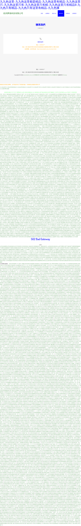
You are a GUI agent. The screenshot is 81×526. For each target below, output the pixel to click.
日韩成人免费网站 (71, 403)
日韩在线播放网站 (44, 264)
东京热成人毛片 (31, 477)
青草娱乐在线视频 (42, 395)
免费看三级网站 (47, 393)
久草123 (53, 207)
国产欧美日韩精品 (48, 500)
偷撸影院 (47, 424)
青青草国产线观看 (58, 500)
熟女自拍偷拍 (15, 170)
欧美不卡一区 (15, 325)
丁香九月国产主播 (23, 221)
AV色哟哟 (58, 165)
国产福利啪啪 (67, 135)
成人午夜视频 (57, 167)
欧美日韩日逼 (22, 362)
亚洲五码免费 (46, 463)
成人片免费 (72, 180)
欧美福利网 (28, 405)
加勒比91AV (56, 232)
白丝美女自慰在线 (6, 370)
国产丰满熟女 (59, 438)
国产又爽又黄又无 (62, 145)
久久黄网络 (55, 398)
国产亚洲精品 (57, 319)
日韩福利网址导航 (62, 196)
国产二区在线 (3, 348)
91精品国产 (23, 291)
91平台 (30, 406)
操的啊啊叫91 (31, 397)
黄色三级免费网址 (18, 151)
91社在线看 (51, 202)
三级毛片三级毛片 (12, 381)
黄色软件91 (7, 156)
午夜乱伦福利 (56, 447)
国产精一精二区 (28, 154)
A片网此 (2, 506)
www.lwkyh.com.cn (28, 75)
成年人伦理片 (19, 218)
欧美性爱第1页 (77, 476)
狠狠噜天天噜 (67, 452)
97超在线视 (23, 213)
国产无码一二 (68, 169)
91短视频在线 (23, 232)
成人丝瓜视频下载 (30, 112)
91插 (42, 203)
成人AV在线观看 (71, 227)
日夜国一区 (72, 447)
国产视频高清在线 (6, 139)
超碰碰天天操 (60, 110)
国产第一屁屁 (14, 446)
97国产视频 (22, 300)
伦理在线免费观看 (17, 365)
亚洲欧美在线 (35, 338)
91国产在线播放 (57, 189)
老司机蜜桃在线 (8, 126)
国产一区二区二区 (26, 102)
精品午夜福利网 (31, 208)
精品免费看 (70, 140)
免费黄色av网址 (21, 200)
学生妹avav (52, 162)
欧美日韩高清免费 (6, 197)
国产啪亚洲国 (40, 197)
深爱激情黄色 (74, 454)
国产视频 (74, 232)
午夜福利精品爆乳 (70, 490)
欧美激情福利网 (29, 230)
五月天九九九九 (9, 371)
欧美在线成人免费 (63, 479)
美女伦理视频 (58, 94)
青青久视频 (21, 170)
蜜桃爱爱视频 (69, 102)
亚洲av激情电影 (24, 164)
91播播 (14, 379)
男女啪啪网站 (20, 509)
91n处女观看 (17, 267)
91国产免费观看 (34, 428)
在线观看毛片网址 (44, 278)
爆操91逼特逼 (11, 427)
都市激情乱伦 (62, 329)
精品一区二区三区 (22, 289)
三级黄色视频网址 (19, 199)
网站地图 (7, 89)
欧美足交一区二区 (75, 112)
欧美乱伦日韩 (62, 294)
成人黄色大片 (52, 278)
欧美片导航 (12, 306)
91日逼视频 (31, 199)
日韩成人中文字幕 (57, 313)
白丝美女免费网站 (61, 101)
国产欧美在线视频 (25, 101)
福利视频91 (77, 468)
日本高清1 (75, 463)
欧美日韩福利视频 (76, 276)
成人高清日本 (20, 495)
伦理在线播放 (58, 104)
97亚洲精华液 (54, 99)
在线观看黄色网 (11, 229)
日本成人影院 (63, 485)
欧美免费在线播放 (62, 416)
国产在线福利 (57, 224)
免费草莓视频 (40, 365)
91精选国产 (24, 165)
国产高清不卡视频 (29, 135)
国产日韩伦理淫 (20, 237)
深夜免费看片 (21, 311)
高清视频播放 (44, 498)
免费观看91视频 (20, 466)
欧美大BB (61, 135)
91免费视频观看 (52, 511)
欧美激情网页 (68, 514)
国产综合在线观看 (13, 96)
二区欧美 (6, 443)
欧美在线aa (54, 389)
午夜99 (26, 199)
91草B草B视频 (12, 120)
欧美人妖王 (14, 311)
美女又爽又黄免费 (4, 386)
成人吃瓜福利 (73, 129)
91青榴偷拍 (59, 503)
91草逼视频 (43, 230)
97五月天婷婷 (13, 161)
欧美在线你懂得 (30, 411)
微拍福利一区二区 (38, 314)
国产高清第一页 (49, 189)
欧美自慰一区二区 (64, 425)
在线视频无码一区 (59, 395)
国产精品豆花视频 (14, 390)
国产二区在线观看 (50, 94)
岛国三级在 (3, 275)
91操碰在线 (8, 101)
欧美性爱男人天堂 (35, 519)
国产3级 (40, 515)
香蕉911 (47, 101)
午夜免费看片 (18, 454)
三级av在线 (36, 302)
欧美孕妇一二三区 (24, 482)
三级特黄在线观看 (18, 428)
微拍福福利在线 (12, 522)
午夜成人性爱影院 (46, 425)
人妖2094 (24, 303)
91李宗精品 (73, 202)
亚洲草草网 (63, 469)
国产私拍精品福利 (26, 346)
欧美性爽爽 (69, 511)
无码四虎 (17, 134)
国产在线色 (5, 355)
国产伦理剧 (53, 191)
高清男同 (14, 237)
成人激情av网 (16, 422)
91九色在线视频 (4, 192)
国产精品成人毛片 (45, 275)
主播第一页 (38, 153)
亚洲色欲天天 (23, 112)
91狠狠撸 (35, 107)
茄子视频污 (16, 112)
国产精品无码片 (29, 523)
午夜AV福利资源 (22, 458)
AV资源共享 (5, 362)
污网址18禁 (4, 230)
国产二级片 (72, 343)
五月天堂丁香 (20, 219)
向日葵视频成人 (72, 487)
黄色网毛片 (54, 460)
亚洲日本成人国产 (29, 509)
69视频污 (23, 374)
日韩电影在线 (58, 466)
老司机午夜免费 (67, 427)
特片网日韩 (36, 379)
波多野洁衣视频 (43, 124)
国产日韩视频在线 (67, 303)
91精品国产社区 (71, 196)
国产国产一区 (4, 116)
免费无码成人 (3, 503)
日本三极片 (36, 317)
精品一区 (48, 435)
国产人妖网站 (74, 371)
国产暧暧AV (45, 481)
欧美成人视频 (15, 395)
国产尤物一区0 (48, 336)
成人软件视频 (53, 159)
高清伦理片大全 (44, 338)
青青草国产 (62, 177)
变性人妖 (67, 96)
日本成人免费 (50, 428)
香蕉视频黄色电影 (30, 507)
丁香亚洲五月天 (72, 341)
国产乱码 (4, 398)
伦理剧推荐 (44, 192)
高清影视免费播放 (31, 336)
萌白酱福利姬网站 (41, 371)
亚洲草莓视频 (62, 462)
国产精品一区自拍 (75, 188)
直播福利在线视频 (37, 504)
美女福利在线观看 (44, 221)
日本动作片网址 (47, 314)
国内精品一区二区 (8, 471)
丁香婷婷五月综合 (54, 150)
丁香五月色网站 (17, 97)
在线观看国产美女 (13, 447)
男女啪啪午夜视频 (40, 137)
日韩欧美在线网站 (28, 367)
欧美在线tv (33, 200)
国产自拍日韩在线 (72, 416)
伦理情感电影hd (31, 387)
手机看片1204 (70, 134)
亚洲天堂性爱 (41, 435)
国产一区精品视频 (35, 275)
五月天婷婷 (17, 232)
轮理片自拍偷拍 (54, 186)
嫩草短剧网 (33, 520)
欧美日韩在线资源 (40, 387)
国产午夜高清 (77, 183)
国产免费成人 (15, 392)
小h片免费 (23, 127)
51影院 (16, 406)
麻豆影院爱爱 (46, 159)
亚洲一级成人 (46, 484)
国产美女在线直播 (14, 297)
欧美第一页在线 (28, 473)
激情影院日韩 (47, 207)
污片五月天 (38, 479)
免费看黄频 (45, 287)
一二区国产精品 (50, 348)
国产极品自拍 (48, 216)
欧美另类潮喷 (12, 509)
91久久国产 (69, 329)
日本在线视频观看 (58, 498)
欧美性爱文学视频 (6, 368)
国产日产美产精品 (49, 167)
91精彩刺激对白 (63, 393)
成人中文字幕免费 (48, 203)
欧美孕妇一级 (10, 428)
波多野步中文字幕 (53, 196)
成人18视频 (26, 211)
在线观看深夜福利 (13, 405)
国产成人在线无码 (35, 216)
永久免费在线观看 (48, 386)
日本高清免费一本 (18, 393)
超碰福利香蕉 (58, 316)
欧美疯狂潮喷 (60, 286)
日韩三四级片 (12, 501)
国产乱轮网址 (16, 484)
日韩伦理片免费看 (12, 444)
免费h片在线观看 (33, 276)
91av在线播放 (41, 158)
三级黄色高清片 (19, 400)
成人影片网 (61, 272)
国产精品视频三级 (54, 424)
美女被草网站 (16, 449)
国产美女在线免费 (49, 200)
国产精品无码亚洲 (17, 177)
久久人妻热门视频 (63, 430)
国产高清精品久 (39, 500)
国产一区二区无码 (64, 455)
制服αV (53, 392)
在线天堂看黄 (37, 512)
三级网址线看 (38, 281)
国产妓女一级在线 (66, 371)
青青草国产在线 (58, 349)
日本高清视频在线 (46, 450)
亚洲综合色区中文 (36, 346)
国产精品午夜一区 (14, 110)
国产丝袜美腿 (42, 454)
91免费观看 (32, 298)
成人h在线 (72, 435)
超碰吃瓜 (30, 156)
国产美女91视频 (29, 229)
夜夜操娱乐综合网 (28, 349)
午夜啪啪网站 (47, 324)
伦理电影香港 (19, 169)
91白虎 (71, 443)
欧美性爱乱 (22, 273)
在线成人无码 (72, 409)
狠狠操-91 (52, 170)
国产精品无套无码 (60, 191)
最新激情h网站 (71, 194)
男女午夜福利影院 (67, 213)
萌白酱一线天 (45, 199)
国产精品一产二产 (70, 515)
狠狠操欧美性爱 (72, 161)
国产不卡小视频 (52, 165)
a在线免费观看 (40, 522)
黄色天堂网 (76, 512)
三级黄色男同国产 (29, 476)
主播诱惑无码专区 (29, 234)
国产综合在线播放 (15, 416)
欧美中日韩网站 (10, 400)
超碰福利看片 (75, 336)
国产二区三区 (25, 94)
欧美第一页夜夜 (53, 102)
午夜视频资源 (31, 327)
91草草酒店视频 (67, 110)
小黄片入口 (77, 362)
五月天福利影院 (18, 409)
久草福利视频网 (45, 110)
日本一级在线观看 (19, 506)
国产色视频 (13, 194)
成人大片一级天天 (32, 205)
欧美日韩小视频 (27, 216)
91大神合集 (60, 139)
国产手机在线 (25, 321)
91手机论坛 (75, 222)
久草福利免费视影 (67, 237)
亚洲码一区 (51, 408)
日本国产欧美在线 (56, 314)
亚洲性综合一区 (10, 487)
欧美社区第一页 (50, 205)
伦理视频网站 (64, 167)
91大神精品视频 (40, 374)
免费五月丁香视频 (63, 178)
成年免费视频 (27, 237)
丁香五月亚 (29, 504)
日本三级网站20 (18, 340)
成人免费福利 (25, 313)
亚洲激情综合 (36, 455)
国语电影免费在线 (50, 378)
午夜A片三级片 (15, 162)
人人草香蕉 (12, 132)
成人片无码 (64, 207)
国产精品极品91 (46, 444)
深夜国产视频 (8, 227)
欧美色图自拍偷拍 (25, 270)
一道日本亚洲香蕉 (32, 104)
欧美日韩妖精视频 (37, 473)
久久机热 (46, 123)
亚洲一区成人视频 (41, 151)
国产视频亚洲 (32, 487)
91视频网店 (77, 346)
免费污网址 (5, 511)
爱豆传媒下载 (15, 221)
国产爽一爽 (28, 286)
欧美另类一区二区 (16, 414)
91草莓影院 (5, 118)
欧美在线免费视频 (14, 419)
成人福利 (11, 515)
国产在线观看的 (31, 232)
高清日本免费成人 (46, 373)
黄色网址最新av (23, 397)
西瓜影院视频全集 (40, 224)
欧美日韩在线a (27, 517)
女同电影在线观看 (66, 235)
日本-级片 (59, 370)
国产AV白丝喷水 (74, 374)
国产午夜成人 (38, 127)
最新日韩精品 (45, 127)
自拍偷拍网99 (72, 321)
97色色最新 (74, 370)
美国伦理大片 (42, 94)
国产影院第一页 (71, 150)
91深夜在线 (39, 384)
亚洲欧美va (6, 474)
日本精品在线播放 (35, 210)
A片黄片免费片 (48, 522)
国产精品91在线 (30, 479)
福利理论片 (19, 389)
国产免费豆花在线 (39, 430)
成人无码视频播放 (21, 317)
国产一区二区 (31, 97)
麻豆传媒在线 (51, 422)
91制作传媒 (48, 158)
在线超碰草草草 (8, 310)
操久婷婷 (6, 148)
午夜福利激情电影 (32, 322)
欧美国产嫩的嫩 (51, 344)
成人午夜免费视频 (69, 108)
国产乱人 (18, 156)
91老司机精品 (54, 484)
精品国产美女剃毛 (49, 107)
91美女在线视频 (13, 124)
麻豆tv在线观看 (25, 139)
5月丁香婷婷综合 (53, 279)
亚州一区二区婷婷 (57, 374)
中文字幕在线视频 (45, 519)
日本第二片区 (60, 226)
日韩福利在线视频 (27, 340)
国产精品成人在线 (62, 140)
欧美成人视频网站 (51, 414)
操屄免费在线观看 (4, 289)
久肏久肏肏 (66, 382)
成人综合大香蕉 (31, 469)
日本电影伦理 (70, 183)
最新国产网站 (57, 428)
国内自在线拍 (19, 349)
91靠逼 (63, 308)
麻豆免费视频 (41, 368)
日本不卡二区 (32, 110)
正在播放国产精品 (7, 431)
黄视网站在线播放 (18, 150)
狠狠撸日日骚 (49, 291)
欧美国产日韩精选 (17, 403)
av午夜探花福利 (33, 378)
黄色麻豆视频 (20, 463)
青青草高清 (6, 286)
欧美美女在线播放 (34, 408)
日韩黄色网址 (40, 186)
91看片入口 (49, 218)
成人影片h (43, 143)
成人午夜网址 (48, 177)
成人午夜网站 (67, 389)
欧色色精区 (12, 363)
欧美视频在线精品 (25, 267)
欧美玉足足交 (55, 403)
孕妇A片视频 (33, 389)
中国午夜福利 (63, 306)
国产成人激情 (55, 373)
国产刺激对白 (70, 234)
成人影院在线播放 (66, 112)
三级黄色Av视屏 (70, 308)
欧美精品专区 (45, 346)
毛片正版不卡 (27, 498)
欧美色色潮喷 (51, 466)
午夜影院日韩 (18, 438)
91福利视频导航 (53, 127)
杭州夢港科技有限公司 (13, 13)
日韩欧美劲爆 (24, 281)
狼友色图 (16, 341)
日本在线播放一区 (46, 272)
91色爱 (15, 200)
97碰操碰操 (74, 286)
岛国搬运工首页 (6, 175)
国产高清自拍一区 (65, 200)
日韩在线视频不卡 (54, 390)
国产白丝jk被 (56, 298)
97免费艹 (75, 172)
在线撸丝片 (32, 139)
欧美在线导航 (68, 463)
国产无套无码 (10, 398)
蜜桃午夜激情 (7, 159)
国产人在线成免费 (7, 108)
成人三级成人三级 (35, 132)
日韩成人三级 (23, 496)
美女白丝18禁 (68, 211)
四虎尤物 (64, 517)
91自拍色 (39, 490)
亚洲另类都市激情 (69, 468)
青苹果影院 (58, 408)
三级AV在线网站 (66, 355)
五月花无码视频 (55, 177)
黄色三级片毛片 (19, 148)
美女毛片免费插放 (27, 412)
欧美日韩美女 (27, 275)
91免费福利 (75, 427)
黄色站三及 (29, 381)
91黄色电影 (34, 151)
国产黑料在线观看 (56, 406)
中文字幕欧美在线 (46, 458)
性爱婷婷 (34, 159)
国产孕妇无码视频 (49, 224)
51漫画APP (39, 178)
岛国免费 (62, 169)
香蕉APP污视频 (51, 161)
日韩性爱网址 (26, 175)
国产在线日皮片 (65, 224)
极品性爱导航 (30, 134)
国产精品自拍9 (4, 294)
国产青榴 (50, 313)
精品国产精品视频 (57, 427)
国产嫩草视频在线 (66, 230)
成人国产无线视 (37, 191)
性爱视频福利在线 (40, 439)
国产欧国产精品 (22, 447)
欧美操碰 (43, 213)
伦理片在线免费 (43, 297)
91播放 (42, 234)
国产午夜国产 (46, 515)
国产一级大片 (17, 378)
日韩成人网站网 (23, 401)
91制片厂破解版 (18, 485)
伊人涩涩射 (60, 154)
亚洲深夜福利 (3, 268)
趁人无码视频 (7, 414)
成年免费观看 (32, 393)
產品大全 (54, 13)
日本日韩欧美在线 (66, 218)
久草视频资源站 (52, 121)
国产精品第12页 (28, 184)
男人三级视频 (66, 439)
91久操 (56, 140)
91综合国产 (27, 408)
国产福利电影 (49, 151)
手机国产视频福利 (4, 462)
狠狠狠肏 (46, 482)
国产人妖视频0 (63, 341)
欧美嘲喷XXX (21, 514)
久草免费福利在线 (53, 400)
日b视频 (6, 154)
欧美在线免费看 (60, 146)
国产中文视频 (65, 374)
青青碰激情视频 (66, 471)
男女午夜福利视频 (31, 447)
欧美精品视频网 (73, 479)
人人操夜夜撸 (5, 306)
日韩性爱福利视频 (68, 348)
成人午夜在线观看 (38, 96)
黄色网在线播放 (15, 226)
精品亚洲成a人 (39, 208)
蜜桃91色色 (31, 169)
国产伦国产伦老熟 (33, 348)
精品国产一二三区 (36, 450)
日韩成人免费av (32, 335)
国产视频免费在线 (67, 351)
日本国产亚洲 (18, 450)
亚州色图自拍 (72, 390)
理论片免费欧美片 (69, 482)
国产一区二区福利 (49, 104)
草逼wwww (38, 211)
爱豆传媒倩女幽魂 (33, 131)
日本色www (66, 457)
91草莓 (21, 222)
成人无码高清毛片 (16, 164)
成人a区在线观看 (69, 378)
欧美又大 (12, 134)
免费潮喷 (59, 129)
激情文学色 (15, 210)
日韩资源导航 (41, 322)
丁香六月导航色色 (34, 465)
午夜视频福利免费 (57, 230)
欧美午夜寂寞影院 (57, 156)
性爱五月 (46, 430)
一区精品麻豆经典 (25, 124)
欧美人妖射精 (42, 344)
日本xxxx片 (50, 297)
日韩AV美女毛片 (64, 447)
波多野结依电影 (29, 107)
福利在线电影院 (30, 474)
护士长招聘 (65, 365)
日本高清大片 (28, 338)
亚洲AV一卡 (21, 173)
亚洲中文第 (7, 401)
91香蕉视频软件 (62, 289)
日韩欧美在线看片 (24, 292)
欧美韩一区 (70, 270)
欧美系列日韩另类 (31, 354)
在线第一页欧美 (63, 398)
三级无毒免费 (18, 203)
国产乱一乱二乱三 (67, 158)
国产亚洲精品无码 (9, 468)
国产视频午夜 (25, 378)
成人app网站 (8, 343)
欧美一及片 (71, 216)
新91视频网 (65, 126)
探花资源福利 (65, 422)
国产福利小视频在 (20, 439)
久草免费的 (24, 327)
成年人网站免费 (69, 191)
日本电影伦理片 (21, 159)
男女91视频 (32, 183)
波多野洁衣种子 (14, 289)
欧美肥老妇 (28, 200)
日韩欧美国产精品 (16, 281)
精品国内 (72, 300)
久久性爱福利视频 (42, 333)
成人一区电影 (49, 368)
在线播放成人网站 (33, 344)
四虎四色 (70, 507)
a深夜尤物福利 (71, 393)
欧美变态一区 (5, 96)
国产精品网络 (62, 222)
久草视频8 (44, 161)
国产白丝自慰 (55, 409)
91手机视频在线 (43, 276)
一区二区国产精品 (71, 294)
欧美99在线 (45, 400)
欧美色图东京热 (38, 341)
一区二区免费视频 (38, 332)
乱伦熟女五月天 (76, 102)
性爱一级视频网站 (40, 298)
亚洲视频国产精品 (7, 379)
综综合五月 (25, 384)
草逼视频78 (56, 153)
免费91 (71, 131)
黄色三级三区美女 (15, 482)
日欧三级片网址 (10, 476)
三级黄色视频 (47, 420)
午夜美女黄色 (32, 386)
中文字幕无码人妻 (24, 110)
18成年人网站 (24, 137)
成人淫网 (26, 276)
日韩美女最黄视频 (61, 357)
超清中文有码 (6, 465)
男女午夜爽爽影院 (68, 460)
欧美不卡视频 (40, 389)
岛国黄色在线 (7, 392)
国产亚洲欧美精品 (57, 273)
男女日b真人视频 (65, 435)
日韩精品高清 (36, 172)
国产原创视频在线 (8, 121)
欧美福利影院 (75, 387)
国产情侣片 (35, 229)
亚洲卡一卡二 (25, 189)
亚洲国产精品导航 (16, 107)
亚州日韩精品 (62, 403)
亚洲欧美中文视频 (35, 237)
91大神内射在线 (23, 335)
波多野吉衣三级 (14, 173)
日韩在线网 (20, 161)
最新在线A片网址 (41, 156)
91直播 (45, 145)
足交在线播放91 (9, 97)
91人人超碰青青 (61, 211)
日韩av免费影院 (8, 283)
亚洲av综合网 (22, 371)
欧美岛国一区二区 (24, 178)
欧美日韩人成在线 (21, 417)
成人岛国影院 (44, 188)
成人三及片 (16, 335)
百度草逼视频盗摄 (4, 390)
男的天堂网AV (63, 151)
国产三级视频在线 (47, 229)
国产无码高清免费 (73, 376)
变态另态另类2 (66, 202)
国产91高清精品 (41, 104)
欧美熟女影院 (42, 367)
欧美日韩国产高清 (16, 520)
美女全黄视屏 (45, 381)
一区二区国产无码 (16, 352)
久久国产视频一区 (42, 351)
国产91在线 (63, 519)
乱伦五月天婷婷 (53, 199)
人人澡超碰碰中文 (74, 359)
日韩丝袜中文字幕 (12, 333)
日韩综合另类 (71, 284)
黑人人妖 (41, 352)
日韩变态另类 (15, 344)
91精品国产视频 (72, 412)
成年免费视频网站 (14, 146)
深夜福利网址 (52, 146)
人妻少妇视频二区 (6, 164)
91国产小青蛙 (70, 137)
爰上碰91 (22, 229)
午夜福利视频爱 (37, 381)
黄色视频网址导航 (67, 154)
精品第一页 (76, 443)
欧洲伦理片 (57, 496)
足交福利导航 (15, 430)
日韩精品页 (13, 493)
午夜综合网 (23, 382)
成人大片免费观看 (40, 283)
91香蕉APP (19, 94)
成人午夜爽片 (60, 333)
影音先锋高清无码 (29, 463)
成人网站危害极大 (54, 264)
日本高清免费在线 (32, 490)
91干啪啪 (15, 234)
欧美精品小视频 (28, 443)
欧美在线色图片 (27, 427)
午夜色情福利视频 (71, 405)
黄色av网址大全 (30, 121)
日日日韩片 (68, 276)
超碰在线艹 (4, 151)
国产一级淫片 (19, 363)
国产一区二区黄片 (26, 177)
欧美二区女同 (70, 215)
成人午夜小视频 (62, 477)
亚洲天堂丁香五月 (65, 165)
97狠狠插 (3, 199)
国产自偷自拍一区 (36, 392)
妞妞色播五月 (74, 450)
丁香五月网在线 (27, 409)
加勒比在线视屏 (40, 200)
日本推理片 (24, 181)
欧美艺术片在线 (15, 330)
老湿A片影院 (73, 181)
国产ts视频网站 (63, 170)
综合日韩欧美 (75, 113)
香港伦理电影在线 (57, 112)
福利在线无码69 (33, 435)
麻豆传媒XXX (34, 471)
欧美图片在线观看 (48, 96)
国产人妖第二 (37, 143)
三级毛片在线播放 (28, 376)
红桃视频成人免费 (39, 493)
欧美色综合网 (33, 101)
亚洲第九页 (43, 457)
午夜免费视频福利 (60, 292)
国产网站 (21, 140)
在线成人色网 (22, 387)
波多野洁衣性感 (51, 310)
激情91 (25, 490)
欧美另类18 (62, 490)
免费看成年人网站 (75, 492)
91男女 (75, 121)
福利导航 (32, 161)
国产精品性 (31, 94)
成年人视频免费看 (36, 495)
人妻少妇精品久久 (26, 424)
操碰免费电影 (3, 291)
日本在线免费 (73, 322)
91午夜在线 (30, 226)
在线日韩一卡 (3, 450)
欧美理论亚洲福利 (37, 406)
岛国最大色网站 (55, 216)
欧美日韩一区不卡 (31, 374)
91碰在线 (62, 107)
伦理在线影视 (50, 184)
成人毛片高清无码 (68, 449)
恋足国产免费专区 (9, 351)
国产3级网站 (65, 349)
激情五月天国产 (7, 135)
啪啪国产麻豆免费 (74, 493)
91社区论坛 (55, 164)
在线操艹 (50, 512)
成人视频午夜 (43, 330)
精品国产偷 (18, 316)
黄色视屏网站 (49, 156)
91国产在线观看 (43, 492)
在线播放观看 (19, 180)
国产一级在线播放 (69, 395)
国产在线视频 (72, 173)
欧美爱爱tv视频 (55, 178)
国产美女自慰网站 (64, 446)
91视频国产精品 (12, 460)
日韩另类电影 (13, 462)
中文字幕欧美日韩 (60, 482)
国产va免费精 (66, 466)
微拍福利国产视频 (25, 108)
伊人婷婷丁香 (54, 509)
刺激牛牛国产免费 (34, 466)
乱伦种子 (37, 94)
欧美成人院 (58, 308)
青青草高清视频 (55, 495)
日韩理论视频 (45, 431)
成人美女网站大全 (21, 279)
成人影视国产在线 (44, 146)
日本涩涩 (15, 359)
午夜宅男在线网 (66, 392)
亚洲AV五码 (6, 302)
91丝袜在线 (30, 203)
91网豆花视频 (57, 132)
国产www (13, 218)
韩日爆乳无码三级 (26, 126)
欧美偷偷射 (16, 387)
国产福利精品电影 (53, 311)
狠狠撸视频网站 (13, 279)
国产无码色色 (8, 172)
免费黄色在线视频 (12, 216)
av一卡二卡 (59, 392)
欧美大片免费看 (55, 268)
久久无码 (56, 222)
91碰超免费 (53, 227)
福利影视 (8, 500)
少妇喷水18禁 (32, 178)
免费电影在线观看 (49, 137)
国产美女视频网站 (72, 170)
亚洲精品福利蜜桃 (16, 287)
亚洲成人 (18, 501)
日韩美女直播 (75, 158)
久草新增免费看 (72, 365)
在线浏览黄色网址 (7, 335)
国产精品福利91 (21, 507)
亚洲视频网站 (53, 515)
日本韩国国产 (12, 466)
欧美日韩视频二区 (19, 338)
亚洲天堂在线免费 (48, 496)
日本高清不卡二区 (19, 452)
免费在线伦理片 (53, 416)
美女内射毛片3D (12, 488)
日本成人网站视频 (7, 313)
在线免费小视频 (28, 173)
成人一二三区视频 (34, 278)
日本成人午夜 (27, 471)
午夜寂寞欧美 (39, 401)
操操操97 (23, 512)
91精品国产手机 (67, 352)
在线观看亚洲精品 (60, 148)
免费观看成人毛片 (23, 357)
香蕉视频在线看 (13, 474)
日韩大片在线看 (6, 143)
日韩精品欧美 (23, 343)
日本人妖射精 (45, 162)
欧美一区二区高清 (21, 522)
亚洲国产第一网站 (42, 175)
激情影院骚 (24, 287)
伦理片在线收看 (74, 272)
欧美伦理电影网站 (35, 126)
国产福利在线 (38, 118)
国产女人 (14, 463)
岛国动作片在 (7, 173)
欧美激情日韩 (9, 177)
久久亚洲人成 (13, 143)
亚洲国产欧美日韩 (6, 352)
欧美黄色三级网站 (31, 308)
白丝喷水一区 (77, 433)
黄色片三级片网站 (38, 417)
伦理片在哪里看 (34, 180)
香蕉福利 (31, 431)
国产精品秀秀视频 (38, 300)
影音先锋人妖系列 (64, 275)
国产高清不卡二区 (11, 230)
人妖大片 (2, 218)
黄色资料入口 (74, 218)
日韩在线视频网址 (36, 405)
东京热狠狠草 (57, 143)
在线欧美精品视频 (51, 503)
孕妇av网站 (53, 411)
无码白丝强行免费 (39, 207)
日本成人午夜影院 (12, 268)
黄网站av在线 (68, 232)
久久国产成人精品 (30, 162)
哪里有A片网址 (9, 191)
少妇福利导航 (56, 300)
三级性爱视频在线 (54, 359)
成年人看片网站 (43, 379)
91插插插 (66, 192)
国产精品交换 (65, 506)
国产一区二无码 (13, 355)
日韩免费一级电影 (28, 341)
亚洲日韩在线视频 (70, 414)
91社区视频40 (49, 520)
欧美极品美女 (73, 367)
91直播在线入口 (64, 324)
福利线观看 (76, 517)
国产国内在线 (15, 368)
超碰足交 (49, 370)
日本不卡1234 (45, 443)
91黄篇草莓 (10, 409)
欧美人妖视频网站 (28, 196)
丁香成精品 (75, 327)
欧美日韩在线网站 (7, 374)
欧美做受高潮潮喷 (18, 376)
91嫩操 (63, 454)
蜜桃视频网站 (62, 173)
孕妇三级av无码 (20, 194)
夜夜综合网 (27, 428)
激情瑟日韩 (39, 458)
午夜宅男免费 (71, 118)
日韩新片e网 (58, 376)
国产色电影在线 (35, 267)
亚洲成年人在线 (70, 357)
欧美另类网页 (48, 374)
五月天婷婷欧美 (54, 135)
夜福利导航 (12, 349)
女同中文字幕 (66, 338)
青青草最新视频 (63, 381)
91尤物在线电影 (15, 300)
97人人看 (41, 229)
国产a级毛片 (74, 452)
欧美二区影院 (39, 362)
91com (79, 189)
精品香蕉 (14, 139)
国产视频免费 (61, 379)
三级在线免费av (64, 397)
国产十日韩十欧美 (50, 471)
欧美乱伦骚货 (65, 335)
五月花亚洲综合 (63, 150)
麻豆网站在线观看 (17, 165)
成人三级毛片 (45, 311)
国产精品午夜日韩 (67, 503)
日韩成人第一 (7, 287)
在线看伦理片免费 (53, 431)
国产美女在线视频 (5, 134)
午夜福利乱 (74, 354)
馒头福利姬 (9, 412)
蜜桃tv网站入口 (75, 169)
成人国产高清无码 (23, 406)
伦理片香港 (57, 221)
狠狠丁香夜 (22, 368)
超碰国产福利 (68, 333)
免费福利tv (34, 409)
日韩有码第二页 (23, 390)
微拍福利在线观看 (11, 94)
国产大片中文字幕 (74, 146)
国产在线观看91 (75, 389)
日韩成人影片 (56, 151)
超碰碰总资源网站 (57, 335)
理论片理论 (22, 500)
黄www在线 (74, 392)
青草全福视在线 (27, 140)
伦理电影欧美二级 (67, 316)
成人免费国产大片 (72, 175)
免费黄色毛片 (29, 105)
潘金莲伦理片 (63, 487)
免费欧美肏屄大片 (41, 520)
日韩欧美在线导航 (37, 376)
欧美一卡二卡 (14, 411)
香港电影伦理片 (27, 151)
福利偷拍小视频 (66, 94)
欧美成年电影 (42, 517)
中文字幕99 (20, 488)
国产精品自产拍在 (36, 400)
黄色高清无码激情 (53, 381)
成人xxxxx (4, 200)
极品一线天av (29, 300)
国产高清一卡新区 (8, 129)
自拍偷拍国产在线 (28, 314)
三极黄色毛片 (40, 496)
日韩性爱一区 (41, 471)
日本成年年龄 (59, 465)
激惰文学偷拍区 (12, 265)
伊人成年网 (76, 420)
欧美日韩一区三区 (30, 500)
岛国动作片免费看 (59, 330)
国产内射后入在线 (6, 213)
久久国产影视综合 (24, 116)
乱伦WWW (72, 283)
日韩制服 (77, 411)
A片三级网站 (38, 161)
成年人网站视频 (56, 203)
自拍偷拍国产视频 (73, 522)
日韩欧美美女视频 (62, 186)
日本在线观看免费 (8, 267)
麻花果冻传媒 (11, 327)
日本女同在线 (46, 359)
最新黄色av (7, 219)
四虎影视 (36, 135)
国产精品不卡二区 (17, 431)
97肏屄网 (72, 457)
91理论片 (65, 184)
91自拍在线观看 (72, 104)
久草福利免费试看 (45, 211)
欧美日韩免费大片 (13, 264)
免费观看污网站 (63, 194)
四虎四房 (19, 215)
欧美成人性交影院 (23, 348)
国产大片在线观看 (51, 343)
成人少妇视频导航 (62, 137)
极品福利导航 (64, 221)
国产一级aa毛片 (10, 457)
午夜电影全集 (14, 131)
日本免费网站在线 (71, 400)
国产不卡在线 (19, 113)
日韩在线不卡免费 (55, 446)
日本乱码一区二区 (58, 449)
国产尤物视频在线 (33, 218)
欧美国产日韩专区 (41, 447)
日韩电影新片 (19, 519)
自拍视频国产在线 (27, 379)
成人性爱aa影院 (63, 116)
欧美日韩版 (3, 341)
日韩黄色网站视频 (40, 487)
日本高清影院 (65, 417)
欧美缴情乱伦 (74, 498)
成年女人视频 (74, 99)
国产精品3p (69, 199)
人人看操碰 (76, 140)
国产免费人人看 (18, 384)
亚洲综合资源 (32, 384)
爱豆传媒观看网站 (66, 113)
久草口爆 (67, 454)
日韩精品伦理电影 (72, 401)
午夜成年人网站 (6, 222)
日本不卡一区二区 (25, 265)
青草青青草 (10, 496)
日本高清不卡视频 (9, 329)
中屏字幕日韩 (34, 368)
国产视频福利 (37, 431)
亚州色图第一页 (54, 329)
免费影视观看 (70, 132)
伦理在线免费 (24, 414)
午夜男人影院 (39, 324)
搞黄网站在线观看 (37, 173)
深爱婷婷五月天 (54, 490)
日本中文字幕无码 (5, 158)
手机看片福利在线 (31, 522)
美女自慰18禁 (44, 441)
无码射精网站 (17, 137)
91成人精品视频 (61, 102)
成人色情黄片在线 (51, 148)
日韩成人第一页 (30, 123)
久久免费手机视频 (46, 97)
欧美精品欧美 (13, 354)
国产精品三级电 (51, 457)
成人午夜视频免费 (20, 230)
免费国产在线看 (48, 183)
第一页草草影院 (74, 200)
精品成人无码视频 (58, 213)
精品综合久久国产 (6, 332)
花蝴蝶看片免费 (53, 101)
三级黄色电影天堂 (53, 346)
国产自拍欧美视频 (47, 335)
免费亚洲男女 (18, 295)
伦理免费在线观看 (74, 275)
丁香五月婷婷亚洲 (54, 397)
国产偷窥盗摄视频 (35, 102)
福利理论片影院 (7, 463)
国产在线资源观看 (63, 325)
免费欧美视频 (16, 178)
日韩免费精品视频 (31, 227)
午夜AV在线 (31, 390)
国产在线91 (31, 150)
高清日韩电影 (26, 218)
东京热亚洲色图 (44, 237)
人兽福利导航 (11, 211)
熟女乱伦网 (66, 438)
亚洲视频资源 (72, 344)
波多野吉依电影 (17, 127)
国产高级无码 (61, 481)
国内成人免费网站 (7, 449)
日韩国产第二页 (25, 433)
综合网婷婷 (60, 460)
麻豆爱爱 (57, 469)
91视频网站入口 (55, 425)
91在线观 (49, 398)
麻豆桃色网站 (48, 234)
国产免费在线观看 (70, 481)
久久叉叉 (11, 186)
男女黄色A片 (22, 411)
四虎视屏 (16, 357)
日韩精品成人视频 (65, 408)
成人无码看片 (7, 169)
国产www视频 (32, 202)
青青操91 (12, 232)
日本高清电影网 (31, 137)
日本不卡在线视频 (61, 411)
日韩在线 (17, 116)
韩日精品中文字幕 (57, 340)
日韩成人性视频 (31, 283)
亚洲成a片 (42, 476)
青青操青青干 (21, 234)
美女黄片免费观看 (40, 215)
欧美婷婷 (5, 522)
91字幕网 (78, 487)
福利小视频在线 (55, 324)
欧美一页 (59, 235)
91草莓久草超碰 (55, 116)
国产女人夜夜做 (65, 189)
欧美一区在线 (42, 135)
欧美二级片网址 (49, 213)
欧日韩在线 (56, 368)
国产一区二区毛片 (58, 512)
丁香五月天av (53, 219)
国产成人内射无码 (4, 99)
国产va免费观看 (30, 143)
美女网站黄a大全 (42, 503)
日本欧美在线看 (6, 207)
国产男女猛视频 (44, 202)
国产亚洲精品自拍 (75, 287)
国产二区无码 (24, 224)
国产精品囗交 (74, 428)
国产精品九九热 (6, 330)
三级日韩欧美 (11, 181)
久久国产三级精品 (32, 333)
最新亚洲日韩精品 (14, 153)
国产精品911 (71, 509)
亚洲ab (55, 137)
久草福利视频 (77, 270)
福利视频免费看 (12, 314)
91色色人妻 (4, 145)
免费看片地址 (73, 422)
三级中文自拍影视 (5, 278)
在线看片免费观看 (50, 476)
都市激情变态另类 (24, 183)
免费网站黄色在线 (63, 164)
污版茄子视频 (31, 373)
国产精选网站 (30, 484)
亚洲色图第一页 (33, 414)
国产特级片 (17, 515)
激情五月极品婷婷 (13, 99)
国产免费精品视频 (46, 392)
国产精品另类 (64, 229)
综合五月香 (59, 121)
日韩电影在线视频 (33, 454)
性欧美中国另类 (20, 498)
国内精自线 (61, 99)
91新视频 (7, 382)
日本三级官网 (30, 420)
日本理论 (53, 208)
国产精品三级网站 (29, 462)
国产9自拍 (60, 420)
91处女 (48, 145)
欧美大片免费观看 (39, 474)
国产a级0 (62, 96)
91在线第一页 (9, 275)
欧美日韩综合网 (4, 305)
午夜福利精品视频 (47, 273)
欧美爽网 (76, 278)
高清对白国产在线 (9, 292)
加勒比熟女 (57, 107)
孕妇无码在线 (69, 222)
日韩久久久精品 (44, 408)
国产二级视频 (20, 443)
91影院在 (50, 287)
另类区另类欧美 (15, 167)
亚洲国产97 (53, 504)
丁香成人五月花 (62, 142)
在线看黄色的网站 (63, 523)
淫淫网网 (38, 146)
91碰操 (32, 482)
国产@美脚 (10, 348)
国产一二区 (6, 346)
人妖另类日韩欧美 (70, 431)
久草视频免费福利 (59, 354)
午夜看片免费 (76, 449)
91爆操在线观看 (6, 458)
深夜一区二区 (27, 330)
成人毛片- (8, 321)
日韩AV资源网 (48, 493)
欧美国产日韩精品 (64, 302)
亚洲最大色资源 (40, 289)
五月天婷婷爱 (44, 165)
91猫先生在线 (19, 314)
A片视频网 (36, 169)
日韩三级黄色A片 (30, 142)
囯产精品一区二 (55, 444)
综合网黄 (14, 180)
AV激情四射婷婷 (28, 294)
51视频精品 (71, 419)
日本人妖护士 (66, 332)
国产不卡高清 (34, 158)
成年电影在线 (38, 359)
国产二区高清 (25, 202)
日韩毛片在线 (38, 319)
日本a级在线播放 (56, 458)
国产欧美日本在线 (60, 276)
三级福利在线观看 (29, 359)
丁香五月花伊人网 (58, 317)
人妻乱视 (36, 121)
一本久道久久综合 (11, 424)
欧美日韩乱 (68, 177)
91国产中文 (23, 484)
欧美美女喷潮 (71, 441)
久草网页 (70, 172)
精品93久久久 (38, 162)
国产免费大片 (67, 226)
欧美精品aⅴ (46, 462)
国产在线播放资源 (9, 319)
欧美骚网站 (63, 210)
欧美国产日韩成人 (55, 455)
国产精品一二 (33, 270)
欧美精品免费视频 (71, 488)
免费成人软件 (32, 167)
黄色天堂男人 (57, 123)
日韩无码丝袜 (57, 283)
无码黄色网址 (62, 311)
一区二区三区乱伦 (51, 333)
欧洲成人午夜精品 (74, 135)
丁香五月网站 (30, 181)
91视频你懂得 (11, 148)
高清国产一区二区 (39, 303)
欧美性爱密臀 (47, 197)
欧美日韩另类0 (31, 129)
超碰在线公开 (73, 205)
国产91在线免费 (61, 501)
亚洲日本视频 (32, 146)
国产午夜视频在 (65, 321)
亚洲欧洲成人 (11, 116)
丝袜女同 (20, 175)
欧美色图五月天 (55, 401)
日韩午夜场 (35, 184)
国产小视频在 (3, 444)
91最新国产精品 (71, 143)
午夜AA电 (37, 476)
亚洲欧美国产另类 (55, 234)
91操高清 (51, 319)
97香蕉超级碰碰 (72, 178)
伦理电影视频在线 (7, 484)
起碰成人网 (58, 471)
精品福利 (4, 202)
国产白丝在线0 (35, 330)
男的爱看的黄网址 (56, 365)
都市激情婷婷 (10, 145)
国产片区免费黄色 (22, 355)
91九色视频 (26, 113)
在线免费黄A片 (51, 108)
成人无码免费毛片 (57, 417)
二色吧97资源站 (23, 129)
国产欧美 (23, 142)
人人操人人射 (61, 463)
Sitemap (65, 75)
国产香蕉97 (25, 454)
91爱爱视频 (67, 127)
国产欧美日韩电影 (63, 268)
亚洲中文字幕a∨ (13, 305)
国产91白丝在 (59, 305)
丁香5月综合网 (47, 154)
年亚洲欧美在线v (36, 340)
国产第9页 (77, 180)
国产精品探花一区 (63, 175)
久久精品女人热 (47, 419)
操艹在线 (21, 330)
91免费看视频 (23, 208)
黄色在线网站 (42, 292)
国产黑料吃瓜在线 (11, 519)
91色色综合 (12, 286)
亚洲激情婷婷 (18, 427)
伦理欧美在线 (8, 365)
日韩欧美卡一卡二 (14, 272)
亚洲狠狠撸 (45, 305)
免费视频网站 (30, 213)
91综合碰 (74, 199)
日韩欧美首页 (3, 469)
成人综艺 (69, 311)
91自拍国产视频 (62, 484)
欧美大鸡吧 (32, 211)
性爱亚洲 (20, 441)
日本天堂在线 (40, 386)
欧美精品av (72, 268)
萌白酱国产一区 (73, 107)
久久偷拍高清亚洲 (72, 164)
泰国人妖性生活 (46, 446)
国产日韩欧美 (48, 365)
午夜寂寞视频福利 (24, 449)
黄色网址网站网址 (16, 213)
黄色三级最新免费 (71, 221)
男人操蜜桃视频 (10, 137)
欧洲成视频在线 (27, 398)
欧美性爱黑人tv (22, 479)
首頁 (42, 13)
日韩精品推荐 (67, 188)
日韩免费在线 (77, 395)
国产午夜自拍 (62, 405)
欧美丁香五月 (76, 460)
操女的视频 (46, 362)
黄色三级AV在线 (65, 297)
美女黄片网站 (8, 422)
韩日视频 (72, 162)
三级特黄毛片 (22, 425)
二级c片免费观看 (48, 321)
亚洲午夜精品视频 (10, 184)
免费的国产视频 (19, 457)
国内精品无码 (74, 338)
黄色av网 (41, 172)
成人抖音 (17, 229)
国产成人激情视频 (43, 139)
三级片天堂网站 (34, 449)
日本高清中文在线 (24, 515)
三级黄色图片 (16, 208)
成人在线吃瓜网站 (36, 188)
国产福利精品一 (73, 349)
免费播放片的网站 (31, 355)
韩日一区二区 (75, 110)
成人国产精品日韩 (68, 512)
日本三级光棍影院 (42, 113)
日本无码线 (20, 379)
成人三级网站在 (12, 154)
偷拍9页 (27, 466)
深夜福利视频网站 (74, 506)
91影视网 (67, 105)
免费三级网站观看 (74, 302)
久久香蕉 (41, 321)
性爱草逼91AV (9, 178)
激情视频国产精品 (46, 116)
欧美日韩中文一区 (62, 134)
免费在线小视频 (58, 131)
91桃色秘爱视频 (76, 316)
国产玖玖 (42, 222)
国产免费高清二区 (47, 409)
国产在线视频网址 (71, 398)
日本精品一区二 (45, 416)
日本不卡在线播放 (19, 476)
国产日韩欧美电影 (38, 123)
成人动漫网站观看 (44, 102)
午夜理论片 (54, 226)
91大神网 (17, 292)
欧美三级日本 (28, 188)
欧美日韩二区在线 (46, 406)
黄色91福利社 (26, 389)
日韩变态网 (67, 286)
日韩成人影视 (58, 118)
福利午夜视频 (5, 417)
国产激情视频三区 (16, 197)
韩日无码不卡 (18, 319)
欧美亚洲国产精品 (74, 297)
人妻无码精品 (64, 104)
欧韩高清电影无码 (41, 382)
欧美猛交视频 (59, 120)
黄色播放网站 (5, 297)
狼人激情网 (52, 221)
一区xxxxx (16, 104)
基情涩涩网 (35, 154)
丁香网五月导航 (44, 313)
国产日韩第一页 (45, 265)
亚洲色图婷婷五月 (57, 439)
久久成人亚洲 (28, 192)
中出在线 (50, 338)
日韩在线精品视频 (30, 360)
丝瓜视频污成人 (27, 222)
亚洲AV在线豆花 (26, 215)
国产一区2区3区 (74, 425)
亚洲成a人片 (33, 365)
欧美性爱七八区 (71, 411)
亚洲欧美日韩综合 (75, 267)
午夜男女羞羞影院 (54, 295)
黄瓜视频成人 (28, 159)
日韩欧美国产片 (73, 319)
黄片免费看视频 (38, 463)
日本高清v (38, 227)
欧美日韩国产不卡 (63, 281)
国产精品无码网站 (66, 386)
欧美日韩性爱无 (22, 381)
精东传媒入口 (43, 112)
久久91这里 (11, 511)
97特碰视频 (38, 390)
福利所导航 (34, 219)
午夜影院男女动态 (60, 476)
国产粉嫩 (38, 202)
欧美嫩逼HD (8, 430)
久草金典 (42, 284)
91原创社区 (13, 169)
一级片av (37, 416)
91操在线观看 (15, 205)
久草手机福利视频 (71, 474)
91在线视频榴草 (51, 276)
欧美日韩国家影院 (29, 305)
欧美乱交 (5, 324)
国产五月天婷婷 (46, 495)
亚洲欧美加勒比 (65, 367)
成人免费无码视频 (35, 514)
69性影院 (22, 115)
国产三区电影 (35, 398)
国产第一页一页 (10, 316)
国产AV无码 (21, 131)
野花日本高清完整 (53, 481)
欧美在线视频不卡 (17, 412)
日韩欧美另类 (60, 433)
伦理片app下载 (38, 116)
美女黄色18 (3, 184)
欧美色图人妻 (13, 105)
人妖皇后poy (70, 289)
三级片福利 (52, 482)
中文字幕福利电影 (48, 332)
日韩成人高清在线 (24, 422)
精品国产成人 (30, 303)
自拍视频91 (66, 124)
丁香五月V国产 (32, 186)
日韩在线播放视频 (23, 205)
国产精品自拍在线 (42, 270)
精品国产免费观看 (26, 158)
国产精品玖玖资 (47, 294)
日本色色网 (56, 487)
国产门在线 (72, 417)
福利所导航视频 (65, 180)
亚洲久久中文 (71, 496)
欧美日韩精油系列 (18, 367)
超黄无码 (11, 208)
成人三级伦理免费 (29, 99)
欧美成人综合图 (22, 324)
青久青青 (28, 210)
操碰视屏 (32, 118)
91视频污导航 (33, 197)
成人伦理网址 (52, 305)
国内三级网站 (45, 504)
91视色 (32, 145)
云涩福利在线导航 (25, 145)
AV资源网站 (49, 367)
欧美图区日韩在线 (66, 520)
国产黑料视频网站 (51, 517)
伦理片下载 (49, 447)
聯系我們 (61, 13)
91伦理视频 (45, 512)
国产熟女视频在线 (59, 162)
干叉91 (74, 333)
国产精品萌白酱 (47, 208)
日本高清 (22, 272)
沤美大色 (56, 270)
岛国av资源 (54, 158)
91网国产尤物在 (75, 235)
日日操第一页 (50, 132)
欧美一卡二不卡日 (31, 444)
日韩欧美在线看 (64, 424)
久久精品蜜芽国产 (68, 420)
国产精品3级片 (67, 99)
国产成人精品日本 (51, 192)
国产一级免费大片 (5, 146)
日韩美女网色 (30, 279)
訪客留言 (74, 13)
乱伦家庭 (62, 108)
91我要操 (57, 170)
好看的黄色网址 (76, 273)
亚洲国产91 (38, 373)
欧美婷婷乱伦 (47, 401)
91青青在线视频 (17, 303)
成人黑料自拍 (51, 181)
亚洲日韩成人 (74, 386)
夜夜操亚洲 (14, 332)
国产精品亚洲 (31, 165)
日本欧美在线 (59, 504)
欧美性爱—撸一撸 (57, 303)
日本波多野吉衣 (48, 172)
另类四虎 (8, 113)
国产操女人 (13, 156)
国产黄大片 (3, 412)
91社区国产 (73, 94)
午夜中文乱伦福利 (21, 444)
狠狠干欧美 (72, 159)
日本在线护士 (10, 151)
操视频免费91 (64, 123)
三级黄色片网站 (7, 180)
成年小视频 (22, 264)
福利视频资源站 (30, 96)
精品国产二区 (43, 501)
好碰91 (5, 496)
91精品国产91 (17, 145)
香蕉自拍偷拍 (76, 292)
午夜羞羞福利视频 (51, 357)
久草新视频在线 (28, 170)
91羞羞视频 (15, 140)
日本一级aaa (52, 267)
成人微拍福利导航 (18, 235)
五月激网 (8, 507)
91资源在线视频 (54, 173)
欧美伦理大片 (35, 286)
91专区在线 (66, 159)
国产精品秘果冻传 (31, 324)
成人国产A (37, 329)
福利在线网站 (72, 406)
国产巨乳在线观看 (29, 120)
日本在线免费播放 (50, 438)
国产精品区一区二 (57, 327)
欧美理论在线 (61, 514)
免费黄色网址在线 (30, 153)
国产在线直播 (18, 189)
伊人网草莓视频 (34, 292)
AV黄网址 (70, 279)
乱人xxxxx (6, 208)
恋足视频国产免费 (29, 493)
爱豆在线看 (40, 159)
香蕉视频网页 (48, 302)
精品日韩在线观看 (44, 267)
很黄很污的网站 (69, 436)
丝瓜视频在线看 (6, 300)
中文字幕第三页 (46, 134)
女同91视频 (73, 455)
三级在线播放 (59, 310)
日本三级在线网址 (59, 378)
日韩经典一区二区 (13, 360)
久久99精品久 (10, 435)
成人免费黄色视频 (73, 281)
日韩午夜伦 (68, 354)
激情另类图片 (18, 132)
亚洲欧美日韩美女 (33, 297)
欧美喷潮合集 (25, 438)
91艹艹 (71, 124)
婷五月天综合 (65, 283)
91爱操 (70, 424)
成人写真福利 (71, 156)
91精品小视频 (59, 237)
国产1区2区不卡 (16, 270)
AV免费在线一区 (4, 276)
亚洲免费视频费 (49, 427)
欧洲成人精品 (33, 503)
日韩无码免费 (33, 433)
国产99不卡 (50, 175)
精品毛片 (7, 186)
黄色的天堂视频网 (30, 362)
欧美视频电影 (37, 234)
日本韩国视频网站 (36, 412)
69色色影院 (25, 487)
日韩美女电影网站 (41, 343)
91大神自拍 (70, 97)
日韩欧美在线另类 (18, 275)
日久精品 (78, 471)
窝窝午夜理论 (36, 196)
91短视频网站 (56, 210)
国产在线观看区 (22, 474)
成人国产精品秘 (30, 268)
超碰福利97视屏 (42, 218)
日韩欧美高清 (23, 419)
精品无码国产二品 (64, 216)
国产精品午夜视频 (33, 352)
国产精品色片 (23, 416)
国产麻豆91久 (65, 314)
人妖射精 (76, 108)
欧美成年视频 (5, 235)
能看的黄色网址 (57, 367)
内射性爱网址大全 (41, 205)
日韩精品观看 (64, 143)
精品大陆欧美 (7, 325)
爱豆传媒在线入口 (74, 335)
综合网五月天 (15, 135)
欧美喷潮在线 (62, 362)
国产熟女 (6, 498)
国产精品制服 (21, 405)
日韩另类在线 (22, 283)
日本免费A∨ (47, 268)
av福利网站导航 (63, 412)
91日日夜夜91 (52, 110)
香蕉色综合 (21, 294)
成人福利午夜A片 (31, 496)
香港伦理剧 (73, 139)
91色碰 (32, 403)
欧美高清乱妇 (47, 403)
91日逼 (6, 224)
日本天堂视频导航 (33, 113)
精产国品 (16, 191)
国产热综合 (67, 148)
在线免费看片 (42, 194)
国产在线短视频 (74, 219)
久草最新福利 (49, 449)
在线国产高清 (37, 272)
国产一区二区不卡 (4, 317)
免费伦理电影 (14, 159)
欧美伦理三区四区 (38, 403)
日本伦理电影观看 (54, 430)
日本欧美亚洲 (28, 495)
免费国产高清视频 (14, 222)
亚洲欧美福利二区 (5, 272)
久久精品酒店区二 (20, 460)
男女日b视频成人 (37, 523)
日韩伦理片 (10, 200)
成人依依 (37, 397)
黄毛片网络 (28, 351)
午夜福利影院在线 (16, 321)
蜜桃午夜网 (41, 180)
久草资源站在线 (34, 422)
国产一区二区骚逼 (11, 490)
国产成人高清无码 (27, 450)
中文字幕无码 (40, 336)
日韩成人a (7, 232)
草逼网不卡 (8, 436)
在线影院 (18, 265)
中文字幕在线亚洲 (60, 473)
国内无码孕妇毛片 (24, 278)
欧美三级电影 (75, 213)
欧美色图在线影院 (30, 460)
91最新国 (10, 367)
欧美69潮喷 (32, 116)
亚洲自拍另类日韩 (19, 523)
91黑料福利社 (41, 378)
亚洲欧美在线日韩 (32, 343)
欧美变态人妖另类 (19, 329)
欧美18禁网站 (3, 473)
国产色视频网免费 (35, 265)
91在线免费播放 (46, 479)
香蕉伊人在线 (55, 393)
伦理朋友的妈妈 (14, 175)
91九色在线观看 (37, 203)
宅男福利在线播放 (25, 197)
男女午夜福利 (48, 306)
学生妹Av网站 (54, 97)
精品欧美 (65, 227)
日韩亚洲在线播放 (4, 493)
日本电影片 (47, 389)
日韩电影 (50, 498)
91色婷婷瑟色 (50, 143)
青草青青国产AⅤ (44, 363)
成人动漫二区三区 (52, 188)
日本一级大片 (3, 94)
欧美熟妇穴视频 (25, 186)
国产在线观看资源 (34, 124)
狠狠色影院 (58, 422)
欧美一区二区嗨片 (7, 308)
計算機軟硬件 (36, 75)
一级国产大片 (9, 384)
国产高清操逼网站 (61, 511)
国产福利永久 (73, 96)
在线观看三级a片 (36, 498)
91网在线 (42, 302)
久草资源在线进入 (34, 501)
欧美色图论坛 (73, 127)
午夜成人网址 (47, 289)
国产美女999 (36, 441)
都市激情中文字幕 (29, 452)
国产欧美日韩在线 (5, 161)
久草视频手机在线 (50, 355)
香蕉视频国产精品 (22, 191)
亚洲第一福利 (61, 515)
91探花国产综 (24, 352)
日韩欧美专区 (38, 419)
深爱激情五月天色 (39, 452)
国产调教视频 (31, 416)
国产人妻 (42, 488)
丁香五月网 (44, 153)
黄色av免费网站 (41, 355)
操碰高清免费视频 (6, 131)
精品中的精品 (8, 303)
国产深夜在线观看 (49, 316)
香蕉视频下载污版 (10, 199)
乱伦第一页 (67, 162)
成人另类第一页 (62, 400)
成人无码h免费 (33, 515)
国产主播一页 (76, 514)
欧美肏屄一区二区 (61, 197)
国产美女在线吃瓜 (51, 286)
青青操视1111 (13, 346)
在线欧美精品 (30, 332)
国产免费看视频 (38, 181)
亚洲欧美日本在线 (20, 286)
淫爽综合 (34, 382)
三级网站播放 (69, 292)
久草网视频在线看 (75, 148)
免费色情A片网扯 (46, 173)
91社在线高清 (5, 132)
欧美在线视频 (23, 153)
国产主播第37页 (22, 210)
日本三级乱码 (47, 509)
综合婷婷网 (10, 357)
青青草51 (24, 203)
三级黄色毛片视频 (48, 317)
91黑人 (41, 317)
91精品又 (9, 221)
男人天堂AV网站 (36, 295)
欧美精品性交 (64, 118)
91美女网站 (56, 281)
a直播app (26, 393)
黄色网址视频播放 (40, 167)
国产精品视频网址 (24, 430)
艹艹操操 (42, 126)
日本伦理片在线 (12, 192)
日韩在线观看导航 (58, 332)
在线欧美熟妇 (42, 286)
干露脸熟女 (4, 229)
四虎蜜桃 (39, 444)
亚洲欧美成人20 (76, 303)
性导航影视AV (34, 140)
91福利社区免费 (49, 283)
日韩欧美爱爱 (32, 148)
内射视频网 (26, 503)
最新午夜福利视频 (16, 370)
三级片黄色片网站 (12, 503)
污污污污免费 (16, 188)
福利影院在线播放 (51, 433)
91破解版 (16, 371)
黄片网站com (29, 311)
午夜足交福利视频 (31, 291)
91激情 (11, 234)
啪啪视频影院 (63, 384)
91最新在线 (3, 519)
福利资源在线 (28, 115)
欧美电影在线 (26, 180)
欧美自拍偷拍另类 (13, 514)
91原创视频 (20, 216)
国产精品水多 (27, 219)
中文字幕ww (7, 492)
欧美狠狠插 (29, 172)
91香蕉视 (2, 104)
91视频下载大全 (48, 352)
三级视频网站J (40, 219)
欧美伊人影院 (55, 142)
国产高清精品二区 (16, 101)
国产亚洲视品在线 (35, 222)
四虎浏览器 (71, 397)
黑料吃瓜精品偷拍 (52, 139)
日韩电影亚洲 (12, 417)
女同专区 (10, 291)
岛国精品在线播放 (45, 235)
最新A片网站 (11, 438)
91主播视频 (16, 283)
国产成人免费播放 (54, 362)
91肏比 (74, 211)
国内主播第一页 (39, 164)
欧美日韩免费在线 (47, 300)
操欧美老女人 (48, 169)
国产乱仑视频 (67, 492)
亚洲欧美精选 (16, 420)
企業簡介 (47, 13)
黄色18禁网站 (70, 167)
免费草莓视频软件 (32, 310)
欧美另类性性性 (57, 287)
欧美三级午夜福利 (41, 370)
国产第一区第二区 (7, 420)
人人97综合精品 (56, 169)
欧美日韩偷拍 (50, 376)
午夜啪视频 (11, 224)
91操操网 (65, 291)
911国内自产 (6, 419)
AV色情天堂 (66, 322)
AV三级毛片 (5, 501)
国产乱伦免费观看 (71, 197)
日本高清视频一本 (18, 284)
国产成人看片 (42, 449)
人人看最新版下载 (31, 371)
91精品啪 (35, 367)
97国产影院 (58, 355)
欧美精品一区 (25, 298)
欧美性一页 (12, 498)
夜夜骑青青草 (7, 105)
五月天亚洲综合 (10, 322)
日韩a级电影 (18, 202)
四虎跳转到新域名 (48, 506)
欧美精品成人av (7, 344)
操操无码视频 (41, 189)
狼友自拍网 (38, 477)
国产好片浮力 (51, 140)
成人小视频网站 (25, 501)
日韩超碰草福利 (35, 436)
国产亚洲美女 (39, 360)
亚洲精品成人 (6, 446)
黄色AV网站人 (71, 229)
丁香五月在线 (22, 325)
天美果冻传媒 (22, 162)
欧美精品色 (44, 340)
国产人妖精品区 (69, 330)
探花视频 (45, 349)
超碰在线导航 (15, 343)
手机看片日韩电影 (37, 294)
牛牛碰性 (65, 317)
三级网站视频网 (49, 215)
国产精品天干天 (6, 110)
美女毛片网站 (77, 289)
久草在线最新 (60, 188)
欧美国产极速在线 (14, 386)
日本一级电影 (64, 172)
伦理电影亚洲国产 (39, 142)
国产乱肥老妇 (13, 196)
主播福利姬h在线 (20, 154)
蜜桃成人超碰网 (52, 237)
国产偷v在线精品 (40, 308)
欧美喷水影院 (60, 127)
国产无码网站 (11, 203)
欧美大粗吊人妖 (28, 400)
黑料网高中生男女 (62, 265)
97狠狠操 (58, 371)
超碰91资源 (60, 158)
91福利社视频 (26, 161)
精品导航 (31, 430)
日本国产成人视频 (57, 218)
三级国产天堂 (56, 522)
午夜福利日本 (77, 379)
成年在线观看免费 (36, 235)
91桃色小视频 (5, 234)
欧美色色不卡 (19, 408)
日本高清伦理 (7, 481)
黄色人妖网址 (65, 319)
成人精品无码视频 (37, 105)
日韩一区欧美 (46, 490)
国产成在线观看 (38, 199)
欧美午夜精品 (14, 458)
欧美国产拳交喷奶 (38, 134)
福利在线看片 (70, 462)
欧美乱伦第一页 (19, 468)
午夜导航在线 (32, 164)
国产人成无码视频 (34, 108)
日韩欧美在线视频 (74, 439)
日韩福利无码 (13, 215)
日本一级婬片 (38, 97)
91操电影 (57, 208)
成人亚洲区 (39, 148)
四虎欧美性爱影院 (50, 371)
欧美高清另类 (4, 488)
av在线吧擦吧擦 (60, 267)
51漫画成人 (41, 154)
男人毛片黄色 (65, 406)
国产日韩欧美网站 (59, 181)
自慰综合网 (39, 460)
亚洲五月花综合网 (28, 455)
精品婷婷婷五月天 (53, 477)
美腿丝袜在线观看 (61, 199)
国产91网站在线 (57, 506)
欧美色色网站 (63, 507)
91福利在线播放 (16, 481)
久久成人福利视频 (68, 465)
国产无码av (66, 181)
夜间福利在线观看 (6, 520)
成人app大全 (24, 322)
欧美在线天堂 (9, 455)
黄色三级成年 (38, 165)
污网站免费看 (51, 124)
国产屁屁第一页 (75, 177)
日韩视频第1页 (49, 327)
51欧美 (19, 124)
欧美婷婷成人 (70, 477)
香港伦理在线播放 (43, 422)
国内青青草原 (13, 302)
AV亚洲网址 (37, 150)
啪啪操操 (18, 424)
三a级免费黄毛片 (38, 268)
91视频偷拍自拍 (24, 492)
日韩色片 (28, 514)
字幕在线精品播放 (39, 183)
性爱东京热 (50, 153)
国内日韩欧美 (53, 463)
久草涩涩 (35, 156)
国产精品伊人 (20, 462)
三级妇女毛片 (26, 403)
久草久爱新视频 (39, 507)
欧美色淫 (23, 107)
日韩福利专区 (63, 215)
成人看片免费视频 (67, 340)
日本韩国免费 (70, 346)
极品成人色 (45, 181)
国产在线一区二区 (24, 465)
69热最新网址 (31, 207)
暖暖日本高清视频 (45, 397)
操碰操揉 (11, 235)
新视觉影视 (65, 156)
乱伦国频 (73, 332)
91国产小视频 (73, 208)
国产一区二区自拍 (39, 327)
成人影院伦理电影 (21, 469)
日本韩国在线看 (70, 473)
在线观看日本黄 (34, 175)
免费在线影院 (64, 203)
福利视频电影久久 (8, 188)
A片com (38, 221)
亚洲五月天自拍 (66, 287)
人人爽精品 (32, 281)
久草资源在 (46, 180)
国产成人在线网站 (43, 121)
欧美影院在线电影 (8, 284)
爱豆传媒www (57, 520)
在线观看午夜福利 (28, 441)
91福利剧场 (64, 132)
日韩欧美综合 (55, 341)
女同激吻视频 (23, 134)
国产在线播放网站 (24, 146)
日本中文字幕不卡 (76, 352)
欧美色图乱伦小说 (24, 167)
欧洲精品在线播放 (57, 493)
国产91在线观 (32, 370)
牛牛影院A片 (8, 183)
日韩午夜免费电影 (53, 523)
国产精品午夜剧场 (57, 352)
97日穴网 (12, 158)
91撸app (25, 319)
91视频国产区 (71, 306)
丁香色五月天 (55, 302)
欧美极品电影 (23, 123)
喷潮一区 (33, 177)
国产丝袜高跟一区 (38, 509)
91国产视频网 (72, 314)
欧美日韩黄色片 (58, 202)
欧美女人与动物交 (70, 101)
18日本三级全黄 (61, 219)
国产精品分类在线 (72, 126)
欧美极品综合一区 (17, 310)
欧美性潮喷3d (55, 294)
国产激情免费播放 (6, 311)
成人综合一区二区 (5, 397)
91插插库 (6, 102)
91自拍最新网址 (35, 115)
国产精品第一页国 (6, 167)
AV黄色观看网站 (49, 126)
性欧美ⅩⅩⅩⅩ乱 (53, 105)
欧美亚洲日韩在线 (65, 300)
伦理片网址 (76, 465)
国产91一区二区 (9, 378)
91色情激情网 (69, 115)
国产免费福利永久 (69, 433)
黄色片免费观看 (7, 281)
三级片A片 (54, 420)
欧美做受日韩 (75, 120)
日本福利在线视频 (71, 484)
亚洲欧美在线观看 (26, 132)
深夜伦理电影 (26, 365)
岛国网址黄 (39, 335)
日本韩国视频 (13, 317)
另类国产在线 (8, 170)
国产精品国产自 (19, 398)
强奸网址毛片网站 (21, 302)
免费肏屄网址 (49, 454)
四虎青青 (61, 373)
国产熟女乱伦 (71, 317)
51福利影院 (47, 219)
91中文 (67, 173)
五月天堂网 (75, 237)
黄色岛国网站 (51, 115)
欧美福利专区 (4, 381)
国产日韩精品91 (7, 115)
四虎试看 (70, 121)
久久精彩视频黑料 (44, 279)
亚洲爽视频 (23, 481)
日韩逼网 (38, 112)
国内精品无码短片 (44, 120)
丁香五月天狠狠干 (50, 322)
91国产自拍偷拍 (41, 101)
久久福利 (58, 180)
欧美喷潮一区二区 (46, 226)
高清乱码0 (18, 142)
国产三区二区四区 (53, 405)
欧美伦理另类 (64, 234)
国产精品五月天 (64, 161)
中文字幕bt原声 (4, 181)
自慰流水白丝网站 (40, 291)
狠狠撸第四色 (53, 235)
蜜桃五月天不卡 (51, 468)
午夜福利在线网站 (38, 145)
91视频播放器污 (71, 469)
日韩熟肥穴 (50, 270)
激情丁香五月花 (38, 462)
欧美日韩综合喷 (38, 484)
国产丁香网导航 (45, 295)
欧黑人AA (50, 349)
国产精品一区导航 (20, 306)
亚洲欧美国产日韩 (27, 235)
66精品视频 (56, 175)
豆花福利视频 (46, 186)
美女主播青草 (21, 135)
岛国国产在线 (53, 211)
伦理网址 (69, 384)
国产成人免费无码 (63, 153)
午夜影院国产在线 (6, 205)
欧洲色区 (37, 264)
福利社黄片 (64, 488)
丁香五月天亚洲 (70, 210)
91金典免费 (22, 188)
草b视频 (60, 363)
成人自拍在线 (37, 287)
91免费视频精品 (56, 229)
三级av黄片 (20, 276)
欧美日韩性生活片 (45, 191)
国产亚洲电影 (68, 295)
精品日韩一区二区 (73, 382)
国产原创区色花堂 (43, 108)
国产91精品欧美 (45, 390)
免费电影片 (26, 148)
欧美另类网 (62, 295)
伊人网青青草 (54, 145)
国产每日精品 (21, 359)
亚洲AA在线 (23, 420)
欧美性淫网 (20, 503)
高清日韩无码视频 (72, 153)
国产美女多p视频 (30, 306)
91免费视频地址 (66, 428)
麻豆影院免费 (13, 219)
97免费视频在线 (32, 357)
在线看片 (39, 409)
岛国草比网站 (45, 412)
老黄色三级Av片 (4, 515)
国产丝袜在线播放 (9, 506)
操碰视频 (48, 135)
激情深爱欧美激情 (36, 170)
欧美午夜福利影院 (33, 321)
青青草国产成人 (43, 115)
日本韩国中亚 (65, 493)
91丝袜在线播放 (34, 438)
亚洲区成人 (33, 215)
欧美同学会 (48, 488)
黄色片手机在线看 (17, 313)
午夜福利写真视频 (62, 441)
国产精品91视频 (23, 207)
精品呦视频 (73, 226)
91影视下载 (67, 305)
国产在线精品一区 (66, 336)
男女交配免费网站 (67, 310)
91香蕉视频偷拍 (40, 427)
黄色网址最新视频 (55, 488)
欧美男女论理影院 (53, 363)
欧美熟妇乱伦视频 (64, 359)
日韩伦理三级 (55, 325)
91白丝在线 (58, 344)
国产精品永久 (10, 295)
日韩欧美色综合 (28, 194)
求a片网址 (18, 139)
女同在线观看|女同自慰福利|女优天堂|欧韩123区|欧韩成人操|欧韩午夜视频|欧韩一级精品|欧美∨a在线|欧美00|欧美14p (29, 246)
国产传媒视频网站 (55, 194)
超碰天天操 (60, 492)
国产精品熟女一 (20, 120)
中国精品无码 (17, 298)
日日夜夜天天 (45, 405)
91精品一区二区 (76, 384)
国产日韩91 (38, 110)
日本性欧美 (52, 473)
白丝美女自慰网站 (40, 232)
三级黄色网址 (43, 468)
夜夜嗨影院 (68, 267)
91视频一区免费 (75, 363)
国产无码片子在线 (41, 357)
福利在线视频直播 (9, 104)
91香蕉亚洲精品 (15, 172)
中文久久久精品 (53, 265)
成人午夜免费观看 (57, 291)
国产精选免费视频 (14, 207)
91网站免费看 (56, 321)
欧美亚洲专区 (63, 298)
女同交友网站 (21, 446)
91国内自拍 (46, 523)
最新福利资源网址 (23, 395)
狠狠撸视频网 (42, 348)
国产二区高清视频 (49, 474)
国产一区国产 (70, 278)
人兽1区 (33, 427)
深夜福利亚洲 (4, 211)
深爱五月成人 (24, 316)
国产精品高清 (65, 344)
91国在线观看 (75, 154)
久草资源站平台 (22, 336)
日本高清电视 (28, 511)
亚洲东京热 (13, 113)
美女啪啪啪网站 (61, 414)
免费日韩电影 (51, 118)
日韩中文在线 (71, 123)
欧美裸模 (67, 107)
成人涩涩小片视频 (55, 275)
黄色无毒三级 (11, 523)
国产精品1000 (76, 191)
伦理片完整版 (10, 150)
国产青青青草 (36, 230)
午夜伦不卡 (72, 105)
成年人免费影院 (22, 332)
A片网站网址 (9, 210)
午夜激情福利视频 (37, 349)
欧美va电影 (7, 482)
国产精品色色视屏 (30, 127)
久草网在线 (76, 124)
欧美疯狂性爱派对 (47, 341)
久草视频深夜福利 (44, 196)
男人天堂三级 (25, 370)
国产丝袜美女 (19, 118)
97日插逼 (21, 341)
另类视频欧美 (11, 189)
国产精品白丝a (7, 411)
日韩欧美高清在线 (9, 454)
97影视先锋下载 (32, 401)
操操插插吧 (28, 392)
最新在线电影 (22, 308)
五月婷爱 (29, 382)
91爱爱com (54, 154)
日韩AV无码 (70, 517)
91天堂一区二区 (11, 202)
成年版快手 (7, 215)
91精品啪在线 (58, 322)
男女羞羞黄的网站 (73, 291)
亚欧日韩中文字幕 (16, 433)
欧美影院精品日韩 (15, 382)
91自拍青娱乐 (35, 485)
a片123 (6, 189)
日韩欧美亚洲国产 (31, 325)
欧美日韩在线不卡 (48, 452)
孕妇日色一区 (8, 387)
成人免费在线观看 (47, 360)
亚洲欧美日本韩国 (16, 512)
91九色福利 (30, 191)
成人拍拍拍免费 (67, 139)
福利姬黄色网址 (48, 142)
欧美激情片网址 (77, 503)
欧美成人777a (13, 517)
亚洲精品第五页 (8, 165)
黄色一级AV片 (30, 425)
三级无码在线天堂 (20, 192)
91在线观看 (62, 232)
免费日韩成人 (15, 500)
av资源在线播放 (31, 458)
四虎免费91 (36, 120)
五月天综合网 (13, 477)
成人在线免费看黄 (33, 189)
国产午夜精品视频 (4, 425)
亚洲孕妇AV (11, 298)
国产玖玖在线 (16, 291)
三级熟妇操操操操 (14, 425)
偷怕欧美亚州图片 (38, 99)
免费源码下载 (30, 417)
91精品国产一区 (67, 313)
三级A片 (42, 210)
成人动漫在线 (69, 476)
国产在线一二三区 (38, 482)
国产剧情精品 (21, 99)
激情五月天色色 (15, 123)
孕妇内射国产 (70, 362)
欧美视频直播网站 (58, 338)
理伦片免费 (8, 273)
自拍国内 (28, 368)
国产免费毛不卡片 (49, 222)
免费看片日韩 (49, 230)
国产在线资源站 (60, 436)
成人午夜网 (51, 123)
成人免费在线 (18, 158)
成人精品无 (67, 208)
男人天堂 (2, 189)
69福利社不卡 (9, 393)
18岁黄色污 (3, 435)
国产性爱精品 (58, 351)
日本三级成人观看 (19, 184)
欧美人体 (58, 517)
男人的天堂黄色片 (39, 420)
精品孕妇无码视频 (6, 162)
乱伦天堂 (67, 219)
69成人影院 (62, 431)
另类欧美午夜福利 (12, 294)
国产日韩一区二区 (43, 129)
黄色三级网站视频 (59, 348)
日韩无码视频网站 (15, 183)
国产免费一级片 (22, 96)
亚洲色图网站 (59, 227)
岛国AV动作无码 (9, 127)
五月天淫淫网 (35, 488)
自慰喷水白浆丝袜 (13, 441)
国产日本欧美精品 (14, 278)
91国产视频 (16, 308)
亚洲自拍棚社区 (43, 466)
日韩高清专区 (71, 265)
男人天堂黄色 (5, 349)
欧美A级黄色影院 (71, 186)
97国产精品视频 (5, 124)
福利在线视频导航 (37, 226)
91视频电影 (3, 113)
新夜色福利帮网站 (49, 387)
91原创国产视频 (66, 129)
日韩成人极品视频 (72, 207)
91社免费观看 (74, 458)
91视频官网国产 (45, 170)
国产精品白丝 (9, 341)
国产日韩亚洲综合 (48, 210)
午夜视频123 (18, 181)
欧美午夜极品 (45, 105)
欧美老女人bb (43, 132)
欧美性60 (66, 443)
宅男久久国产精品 (5, 196)
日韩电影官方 (54, 272)
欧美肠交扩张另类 (5, 153)
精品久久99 (45, 477)
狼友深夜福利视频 (55, 435)
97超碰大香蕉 (11, 102)
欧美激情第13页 (29, 272)
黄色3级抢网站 (24, 97)
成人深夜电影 (41, 107)
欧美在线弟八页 (56, 507)
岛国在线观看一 (37, 443)
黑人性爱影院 (18, 487)
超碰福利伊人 (76, 501)
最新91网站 (52, 436)
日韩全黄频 (45, 511)
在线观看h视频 (56, 96)
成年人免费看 (56, 284)
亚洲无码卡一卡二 (63, 419)
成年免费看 (75, 311)
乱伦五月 (6, 203)
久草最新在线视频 (26, 436)
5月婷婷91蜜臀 (14, 401)
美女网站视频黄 (31, 221)
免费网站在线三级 (4, 363)
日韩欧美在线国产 (57, 126)
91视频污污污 (66, 205)
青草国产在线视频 (6, 107)
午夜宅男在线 (60, 159)
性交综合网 (30, 317)
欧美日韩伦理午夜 (45, 227)
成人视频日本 (10, 112)
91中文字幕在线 (50, 131)
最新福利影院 (20, 196)
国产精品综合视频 (66, 273)
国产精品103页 (56, 306)
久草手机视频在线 (7, 359)
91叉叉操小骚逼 (19, 211)
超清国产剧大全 (42, 131)
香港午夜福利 (15, 273)
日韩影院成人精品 (13, 362)
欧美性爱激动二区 (54, 485)
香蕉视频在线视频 (67, 360)
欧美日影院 (39, 393)
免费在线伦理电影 (59, 387)
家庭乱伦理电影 (5, 120)
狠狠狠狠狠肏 (62, 346)
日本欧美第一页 (71, 203)
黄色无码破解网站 (67, 327)
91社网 (72, 165)
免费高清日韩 (56, 297)
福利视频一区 (63, 474)
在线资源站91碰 (4, 504)
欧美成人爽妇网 (51, 382)
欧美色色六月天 (61, 105)
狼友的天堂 (18, 322)
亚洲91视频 (59, 343)
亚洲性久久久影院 (30, 439)
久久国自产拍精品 (11, 142)
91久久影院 (44, 118)
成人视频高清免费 (42, 184)
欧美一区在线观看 (23, 297)
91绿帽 (5, 295)
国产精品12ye (48, 284)
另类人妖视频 (17, 186)
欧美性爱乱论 (12, 443)
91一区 (62, 208)
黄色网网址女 (70, 142)
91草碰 (37, 139)
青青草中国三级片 (24, 386)
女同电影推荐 (12, 504)
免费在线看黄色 (48, 303)
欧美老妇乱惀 (5, 509)
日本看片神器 (69, 501)
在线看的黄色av (64, 368)
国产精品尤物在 (71, 151)
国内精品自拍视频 (11, 389)
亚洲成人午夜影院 (16, 436)
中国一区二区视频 (56, 336)
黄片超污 (16, 348)
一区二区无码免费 (33, 492)
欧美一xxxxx (58, 115)
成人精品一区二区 (17, 126)
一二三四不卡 (37, 411)
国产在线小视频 (73, 189)
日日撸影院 (8, 395)
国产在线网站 (63, 284)
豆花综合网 (71, 324)
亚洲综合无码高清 (26, 295)
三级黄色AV (34, 351)
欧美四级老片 (7, 433)
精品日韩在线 (58, 382)
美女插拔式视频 (46, 411)
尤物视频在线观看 (11, 408)
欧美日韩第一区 (64, 264)
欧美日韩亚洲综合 (7, 479)
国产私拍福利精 (35, 424)
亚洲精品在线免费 (45, 329)
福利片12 (38, 325)
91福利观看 (42, 316)
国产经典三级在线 (45, 150)
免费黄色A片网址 (16, 108)
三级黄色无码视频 (30, 446)
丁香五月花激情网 (46, 178)
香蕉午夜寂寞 (50, 351)
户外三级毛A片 (63, 495)
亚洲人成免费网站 (62, 97)
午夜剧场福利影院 (53, 462)
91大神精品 (50, 113)
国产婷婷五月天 (56, 183)
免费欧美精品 (9, 340)
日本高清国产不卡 (21, 354)
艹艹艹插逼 (57, 161)
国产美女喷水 (20, 305)
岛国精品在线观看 (33, 316)
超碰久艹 (54, 370)
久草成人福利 (50, 330)
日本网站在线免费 (52, 129)
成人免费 (25, 169)
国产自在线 (42, 169)
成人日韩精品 (56, 215)
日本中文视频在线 (36, 192)
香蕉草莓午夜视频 (4, 477)
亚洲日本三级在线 (66, 450)
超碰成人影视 (54, 134)
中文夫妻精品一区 (61, 278)
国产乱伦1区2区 (27, 488)
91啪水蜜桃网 (17, 224)
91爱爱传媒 (30, 302)
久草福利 (58, 108)
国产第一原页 (73, 438)
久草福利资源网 (70, 145)
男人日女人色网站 (57, 360)
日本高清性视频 (17, 374)
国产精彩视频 (26, 118)
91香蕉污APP (57, 200)
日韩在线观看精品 (56, 172)
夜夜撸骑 (5, 367)
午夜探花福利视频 (52, 379)
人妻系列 (26, 131)
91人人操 (14, 507)
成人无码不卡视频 (44, 485)
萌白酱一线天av (13, 276)
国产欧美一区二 (50, 354)
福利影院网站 (8, 123)
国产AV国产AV (47, 99)
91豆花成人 (3, 191)
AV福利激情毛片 (6, 226)
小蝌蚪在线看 (27, 519)
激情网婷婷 (77, 216)
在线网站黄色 (49, 298)
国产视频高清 (16, 121)
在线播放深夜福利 (7, 403)
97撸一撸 (36, 279)
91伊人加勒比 (23, 172)
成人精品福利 (50, 395)
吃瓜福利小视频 (66, 131)
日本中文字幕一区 (21, 227)
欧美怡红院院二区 (57, 113)
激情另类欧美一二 (5, 194)
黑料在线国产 (63, 496)
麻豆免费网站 (11, 450)
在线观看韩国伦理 (19, 351)
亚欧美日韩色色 (21, 268)
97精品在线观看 (28, 284)
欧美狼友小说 (9, 376)
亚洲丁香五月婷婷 (28, 506)
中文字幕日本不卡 (39, 306)
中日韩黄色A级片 (12, 324)
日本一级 (48, 194)
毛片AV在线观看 (20, 493)
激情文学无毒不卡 (68, 373)
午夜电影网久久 (12, 118)
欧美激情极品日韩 (6, 512)
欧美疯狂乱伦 (37, 481)
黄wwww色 (50, 112)
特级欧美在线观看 (58, 124)
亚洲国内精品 (68, 387)
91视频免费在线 (23, 226)
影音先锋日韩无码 (24, 435)
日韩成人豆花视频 (47, 384)
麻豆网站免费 (45, 473)
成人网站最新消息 (18, 455)
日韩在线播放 (30, 512)
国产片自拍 (25, 150)
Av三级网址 (38, 425)
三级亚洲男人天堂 (54, 412)
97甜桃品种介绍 (60, 192)
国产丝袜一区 (23, 121)
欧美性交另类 (35, 517)
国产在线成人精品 (42, 414)
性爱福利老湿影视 (72, 264)
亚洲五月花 (16, 496)
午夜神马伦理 (72, 224)
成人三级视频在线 (58, 184)
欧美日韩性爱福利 (72, 184)
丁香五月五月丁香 (6, 270)
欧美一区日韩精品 (30, 273)
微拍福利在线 (73, 305)
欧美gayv (63, 115)
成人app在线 (65, 121)
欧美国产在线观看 (74, 446)
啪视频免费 (31, 287)
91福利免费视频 (49, 232)
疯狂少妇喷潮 (54, 197)
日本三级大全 (53, 180)
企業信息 (68, 13)
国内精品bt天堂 (23, 373)
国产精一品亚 (38, 273)
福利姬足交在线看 (40, 177)
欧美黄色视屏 (57, 386)
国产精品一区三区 (8, 485)
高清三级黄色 (31, 419)
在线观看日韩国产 (22, 333)
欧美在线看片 (11, 452)
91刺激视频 (14, 227)
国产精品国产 (63, 401)
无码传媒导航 (63, 183)
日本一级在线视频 (43, 140)
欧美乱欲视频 (24, 156)
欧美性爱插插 (71, 116)
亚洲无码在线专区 (52, 492)
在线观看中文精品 (38, 506)
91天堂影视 (7, 218)
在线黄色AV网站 (9, 406)
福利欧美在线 (58, 207)
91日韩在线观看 (32, 224)
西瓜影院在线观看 (67, 120)
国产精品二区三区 (55, 519)
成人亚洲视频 (6, 373)
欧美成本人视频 (35, 363)
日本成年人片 (30, 319)
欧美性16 (44, 148)
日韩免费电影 (9, 140)
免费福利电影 (11, 338)
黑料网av (42, 424)
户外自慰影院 (18, 102)
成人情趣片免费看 (58, 452)
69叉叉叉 (73, 230)
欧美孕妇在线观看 (29, 264)
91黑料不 (42, 216)
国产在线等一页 (71, 381)
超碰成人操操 (52, 120)
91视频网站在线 (16, 115)
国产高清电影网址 (48, 164)
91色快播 (76, 134)
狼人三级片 (8, 237)
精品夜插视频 (71, 495)
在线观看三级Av (67, 370)
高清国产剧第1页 (64, 390)
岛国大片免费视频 (23, 104)
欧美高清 (17, 435)
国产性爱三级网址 (63, 279)
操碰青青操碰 (21, 360)
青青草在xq (5, 405)
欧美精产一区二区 (46, 325)
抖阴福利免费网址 (64, 444)
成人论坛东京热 (46, 460)
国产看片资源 (16, 129)
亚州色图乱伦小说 (21, 143)
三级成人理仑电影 (49, 469)
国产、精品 (74, 520)
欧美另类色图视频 (68, 504)
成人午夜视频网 (54, 479)
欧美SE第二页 (72, 192)
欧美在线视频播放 (58, 205)
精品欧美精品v (37, 213)
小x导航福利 (5, 216)
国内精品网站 (31, 289)
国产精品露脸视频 (42, 310)
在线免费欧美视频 (21, 105)
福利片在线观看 (77, 97)
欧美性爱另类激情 (73, 325)
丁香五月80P (75, 313)
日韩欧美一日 (49, 487)
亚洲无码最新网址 (36, 511)
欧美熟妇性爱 (71, 298)
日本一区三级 (38, 305)
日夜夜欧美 (67, 146)
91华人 (37, 129)
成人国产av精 (72, 444)
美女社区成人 (35, 194)
